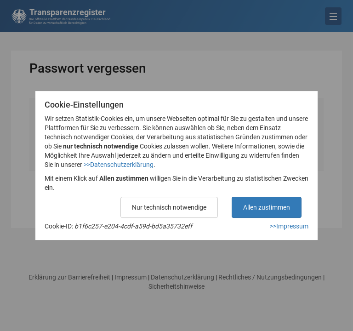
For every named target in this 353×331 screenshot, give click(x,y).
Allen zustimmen (266, 207)
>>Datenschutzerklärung (119, 164)
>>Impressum (289, 226)
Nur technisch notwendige (169, 207)
